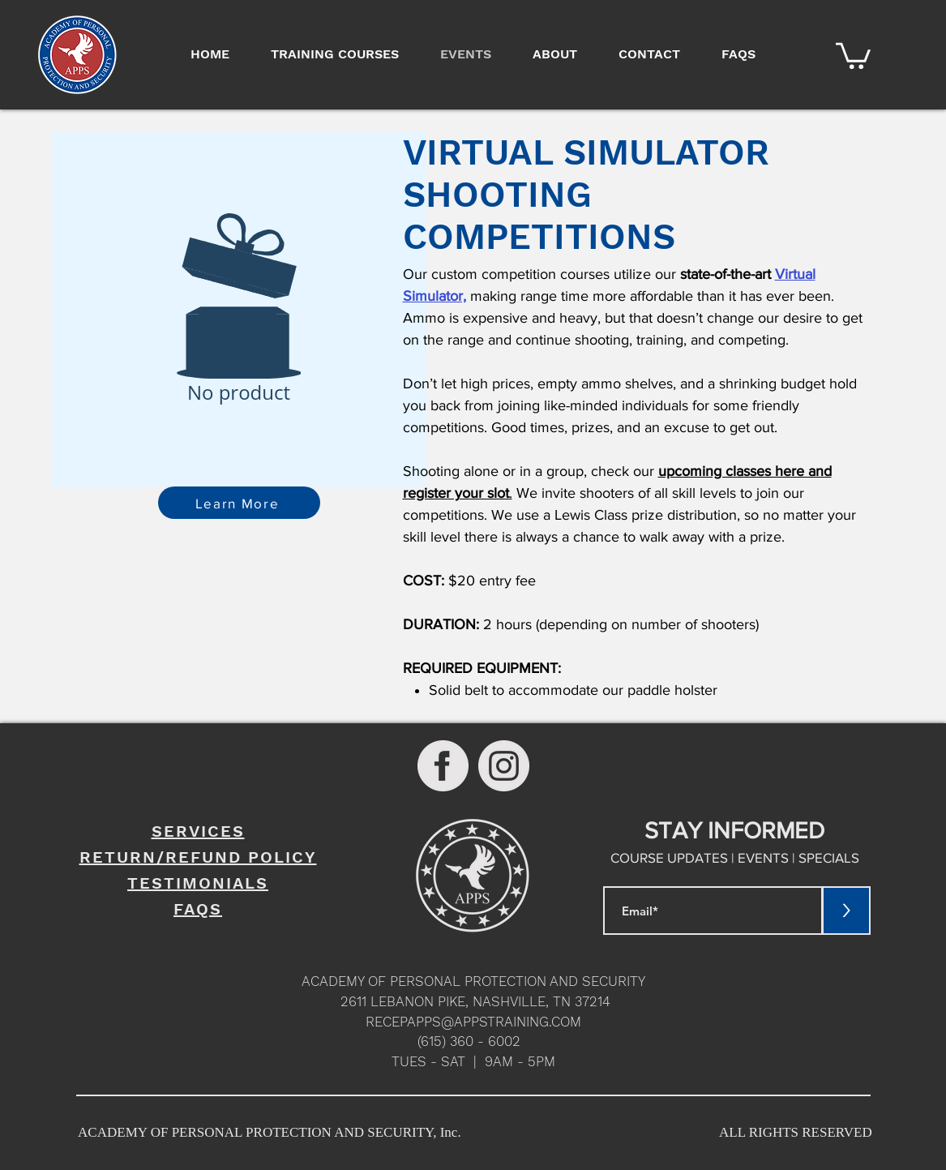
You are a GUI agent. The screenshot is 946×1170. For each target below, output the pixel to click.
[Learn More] (239, 502)
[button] (853, 54)
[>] (846, 910)
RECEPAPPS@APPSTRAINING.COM (473, 1022)
